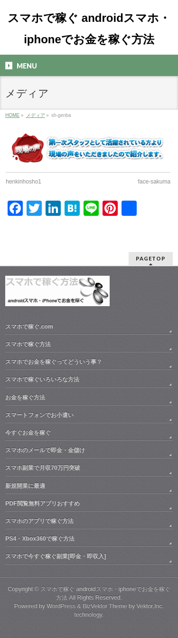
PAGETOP (151, 258)
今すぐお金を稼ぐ (28, 432)
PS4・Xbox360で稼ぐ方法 (40, 538)
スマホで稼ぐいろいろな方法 (42, 379)
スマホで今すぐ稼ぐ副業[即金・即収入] (55, 556)
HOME (12, 115)
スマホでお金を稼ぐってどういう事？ (53, 361)
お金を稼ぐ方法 (25, 397)
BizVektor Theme (105, 606)
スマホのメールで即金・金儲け (45, 450)
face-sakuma (154, 181)
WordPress (61, 606)
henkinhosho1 (23, 181)
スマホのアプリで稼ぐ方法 (39, 521)
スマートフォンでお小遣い (39, 415)
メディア (35, 115)
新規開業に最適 (25, 486)
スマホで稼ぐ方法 (28, 344)
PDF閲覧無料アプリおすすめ (42, 503)
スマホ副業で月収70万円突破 (42, 467)
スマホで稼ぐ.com (29, 326)
